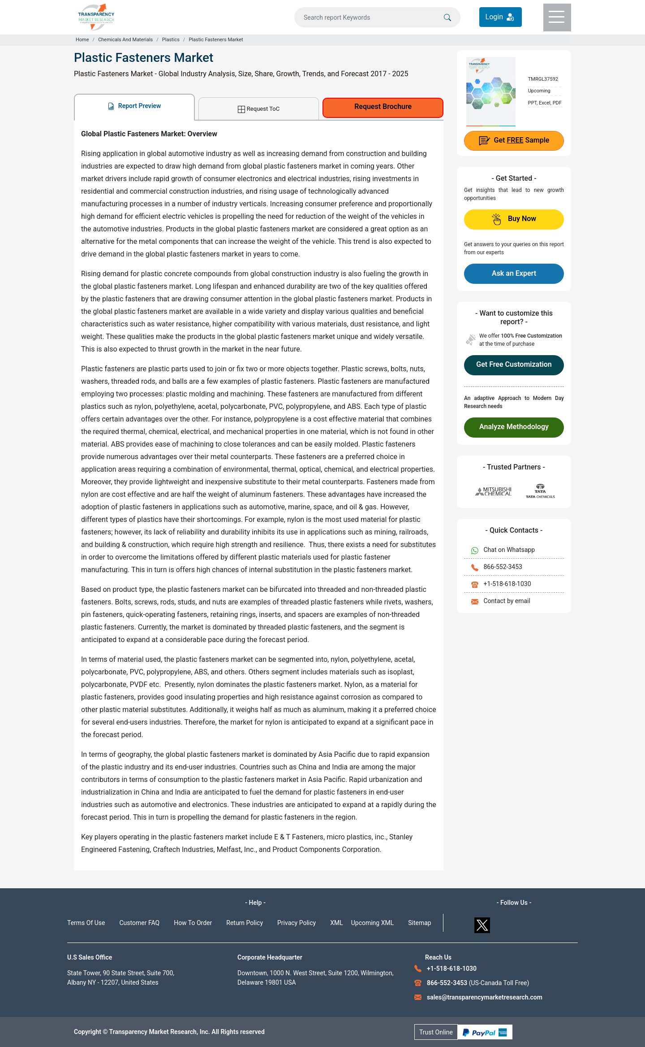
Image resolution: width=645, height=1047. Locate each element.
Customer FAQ (140, 922)
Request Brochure (383, 106)
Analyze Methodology (514, 426)
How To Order (193, 922)
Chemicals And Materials (125, 40)
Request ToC (259, 109)
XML (336, 922)
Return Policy (244, 922)
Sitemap (419, 922)
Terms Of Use (86, 922)
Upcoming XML (372, 922)
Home (82, 40)
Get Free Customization (513, 364)
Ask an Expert (514, 273)
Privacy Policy (296, 922)
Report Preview (134, 106)
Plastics (171, 40)
